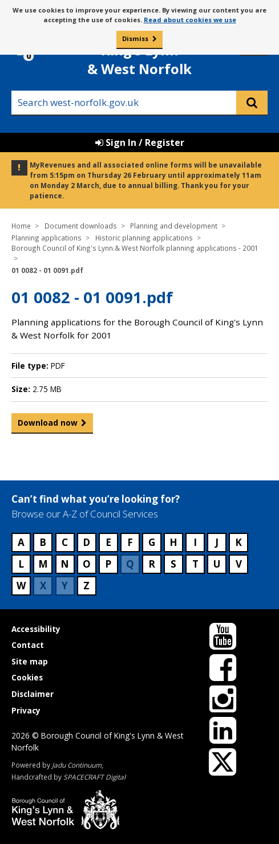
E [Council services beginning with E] (108, 542)
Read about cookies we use (190, 19)
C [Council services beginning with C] (65, 542)
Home (21, 225)
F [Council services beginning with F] (130, 542)
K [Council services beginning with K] (238, 542)
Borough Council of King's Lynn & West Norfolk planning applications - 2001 (134, 247)
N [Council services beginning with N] (64, 563)
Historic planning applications (144, 237)
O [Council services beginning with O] (87, 563)
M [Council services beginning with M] (43, 563)
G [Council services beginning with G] (151, 542)
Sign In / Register (139, 142)
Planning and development (173, 225)
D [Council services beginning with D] (86, 542)
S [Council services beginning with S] (173, 563)
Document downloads (81, 225)
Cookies (27, 677)
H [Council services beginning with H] (173, 542)
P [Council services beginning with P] (108, 563)
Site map (29, 661)
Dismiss (135, 38)
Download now (48, 425)
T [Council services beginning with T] (195, 563)
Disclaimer (32, 693)
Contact (27, 644)
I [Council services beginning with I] (195, 542)
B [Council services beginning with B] (42, 542)
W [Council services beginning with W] (21, 585)
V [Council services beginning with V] (239, 563)
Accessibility (35, 628)
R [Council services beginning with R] (151, 563)
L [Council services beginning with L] (21, 563)
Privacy (26, 710)
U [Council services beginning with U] (216, 563)
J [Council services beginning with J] (217, 542)
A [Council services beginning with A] (21, 542)
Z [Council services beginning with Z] (86, 585)
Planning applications (46, 237)
